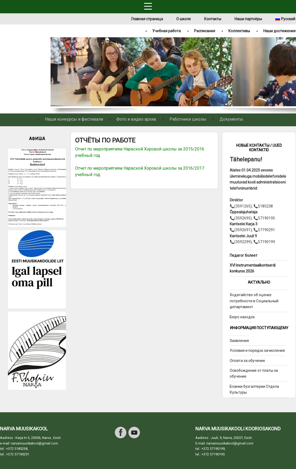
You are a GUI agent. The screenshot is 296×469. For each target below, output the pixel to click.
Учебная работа (166, 31)
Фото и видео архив (136, 119)
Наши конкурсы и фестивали (74, 119)
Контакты (212, 19)
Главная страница (147, 19)
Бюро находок (242, 317)
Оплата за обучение (247, 360)
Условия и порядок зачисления (257, 350)
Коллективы (239, 31)
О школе (183, 19)
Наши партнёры (248, 19)
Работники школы (188, 119)
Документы (231, 119)
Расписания (204, 31)
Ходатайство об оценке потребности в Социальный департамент (254, 301)
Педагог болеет (243, 255)
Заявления (239, 341)
